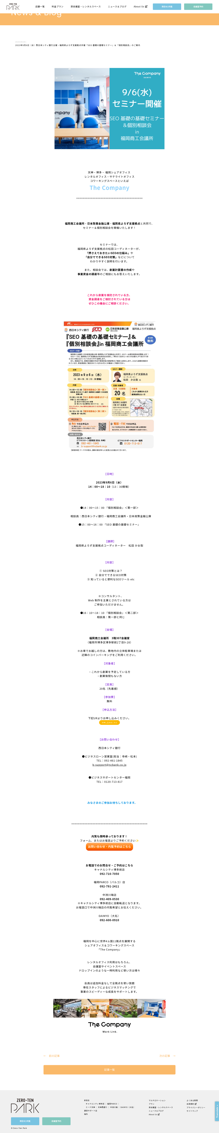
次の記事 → (167, 1055)
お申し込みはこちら (109, 722)
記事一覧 (109, 1069)
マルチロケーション (157, 1100)
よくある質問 (191, 1100)
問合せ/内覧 (167, 6)
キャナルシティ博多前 (96, 1103)
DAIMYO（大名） (127, 1107)
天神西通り (103, 1107)
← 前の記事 (51, 1055)
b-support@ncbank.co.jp (109, 765)
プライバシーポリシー (195, 1107)
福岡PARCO (112, 1103)
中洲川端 (114, 1107)
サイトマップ (191, 1110)
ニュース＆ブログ (117, 6)
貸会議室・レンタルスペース (86, 6)
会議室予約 (198, 6)
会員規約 (190, 1103)
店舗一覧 (40, 6)
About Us (139, 6)
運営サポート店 (91, 1110)
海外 (87, 1113)
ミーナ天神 (91, 1107)
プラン (151, 1103)
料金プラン (58, 6)
